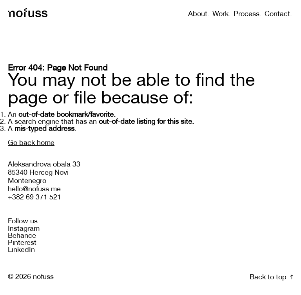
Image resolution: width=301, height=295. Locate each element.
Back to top (271, 277)
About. (198, 14)
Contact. (278, 14)
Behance (22, 236)
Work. (221, 14)
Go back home (31, 143)
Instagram (24, 229)
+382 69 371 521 (34, 197)
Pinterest (22, 243)
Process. (247, 14)
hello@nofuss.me (34, 189)
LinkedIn (21, 250)
